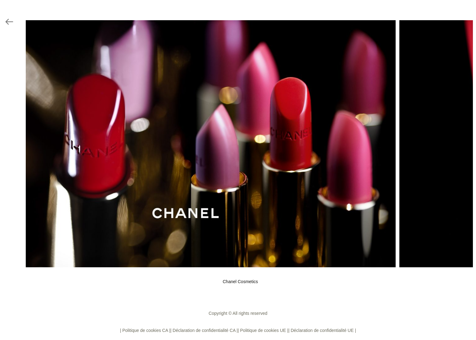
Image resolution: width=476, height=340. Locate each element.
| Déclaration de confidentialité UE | (322, 330)
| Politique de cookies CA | (145, 330)
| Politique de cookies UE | (263, 330)
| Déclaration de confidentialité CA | (204, 330)
